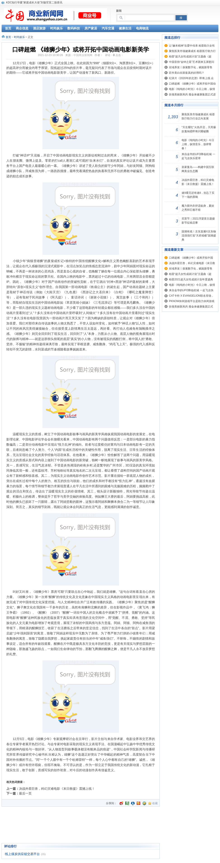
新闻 (119, 10)
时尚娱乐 (19, 37)
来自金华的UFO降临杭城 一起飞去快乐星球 (198, 156)
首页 (8, 37)
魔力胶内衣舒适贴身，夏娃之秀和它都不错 (198, 207)
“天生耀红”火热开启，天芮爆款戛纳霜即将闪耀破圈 (199, 129)
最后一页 (25, 793)
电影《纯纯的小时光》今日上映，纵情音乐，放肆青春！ (198, 144)
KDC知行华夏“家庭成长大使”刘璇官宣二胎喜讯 (34, 2)
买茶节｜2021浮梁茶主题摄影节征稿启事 (198, 220)
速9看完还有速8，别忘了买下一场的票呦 (198, 195)
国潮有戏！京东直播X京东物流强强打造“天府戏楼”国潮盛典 (199, 235)
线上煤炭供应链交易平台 (22, 854)
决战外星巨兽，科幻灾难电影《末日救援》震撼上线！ (57, 788)
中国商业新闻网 (82, 55)
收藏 (155, 803)
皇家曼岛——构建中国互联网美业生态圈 (198, 169)
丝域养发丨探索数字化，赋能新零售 (190, 67)
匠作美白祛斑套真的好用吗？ (186, 72)
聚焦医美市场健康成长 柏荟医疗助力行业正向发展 (198, 116)
